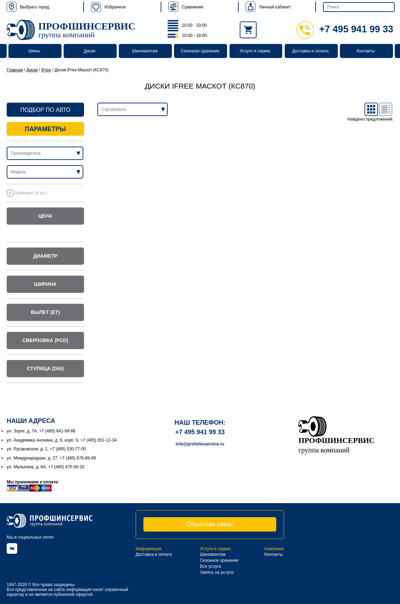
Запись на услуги (216, 572)
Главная (15, 70)
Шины (34, 51)
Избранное (108, 7)
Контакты (365, 51)
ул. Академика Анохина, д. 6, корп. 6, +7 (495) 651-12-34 (62, 440)
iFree (46, 70)
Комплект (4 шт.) (31, 193)
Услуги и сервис (255, 51)
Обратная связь (209, 524)
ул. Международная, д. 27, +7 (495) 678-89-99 (51, 458)
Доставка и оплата (310, 51)
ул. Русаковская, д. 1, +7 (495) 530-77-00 (46, 448)
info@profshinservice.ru (200, 444)
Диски (89, 51)
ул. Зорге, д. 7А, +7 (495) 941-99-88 (41, 431)
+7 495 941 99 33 (344, 29)
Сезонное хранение (200, 51)
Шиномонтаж (145, 51)
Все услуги (210, 566)
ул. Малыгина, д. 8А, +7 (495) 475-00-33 (45, 466)
